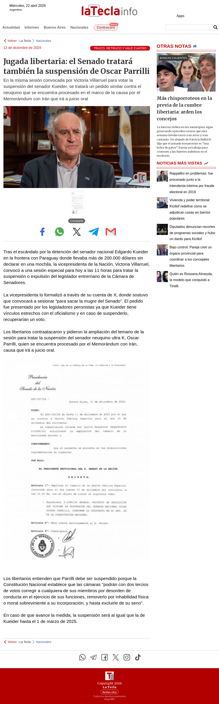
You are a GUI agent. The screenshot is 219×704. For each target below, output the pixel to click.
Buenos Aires (55, 27)
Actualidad (11, 27)
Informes (32, 27)
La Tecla (25, 40)
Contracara (107, 27)
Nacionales (79, 27)
